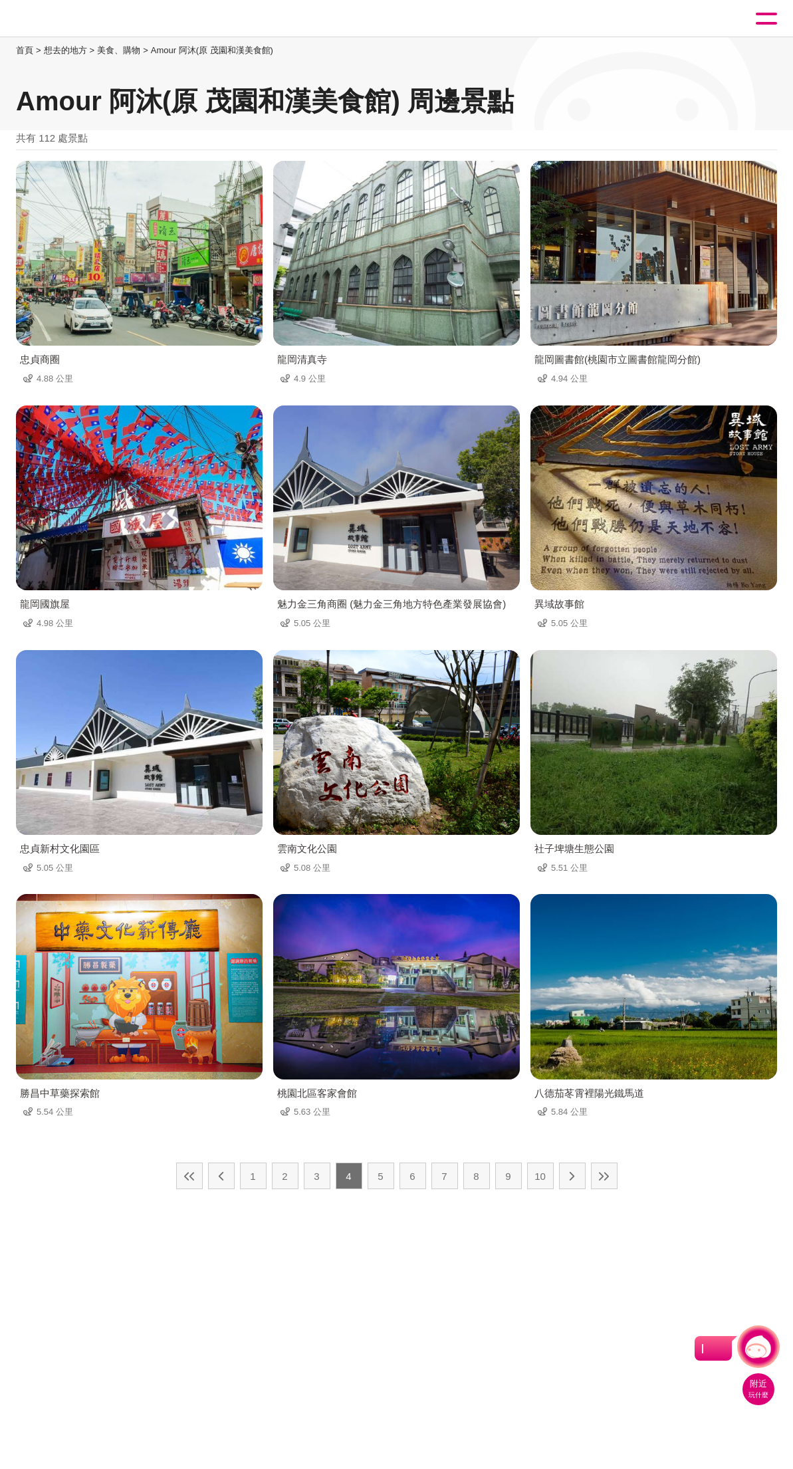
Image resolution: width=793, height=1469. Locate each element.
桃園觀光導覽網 (65, 19)
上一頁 (221, 1176)
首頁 (24, 50)
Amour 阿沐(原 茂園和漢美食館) (212, 50)
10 (540, 1176)
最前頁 (189, 1176)
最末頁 (604, 1176)
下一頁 (572, 1176)
